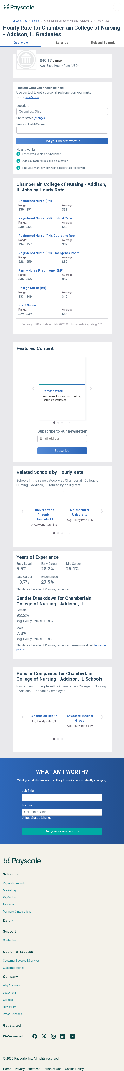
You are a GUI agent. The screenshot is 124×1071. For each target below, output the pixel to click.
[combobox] (62, 111)
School (35, 21)
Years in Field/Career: (31, 124)
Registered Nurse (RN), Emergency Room (48, 253)
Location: (22, 106)
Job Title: (28, 791)
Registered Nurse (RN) (35, 201)
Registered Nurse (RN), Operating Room (47, 235)
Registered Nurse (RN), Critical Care (45, 218)
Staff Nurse (27, 305)
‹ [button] (33, 387)
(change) (39, 118)
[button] (20, 42)
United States (20, 21)
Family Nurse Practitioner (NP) (40, 270)
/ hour (57, 60)
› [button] (90, 387)
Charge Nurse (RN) (32, 288)
